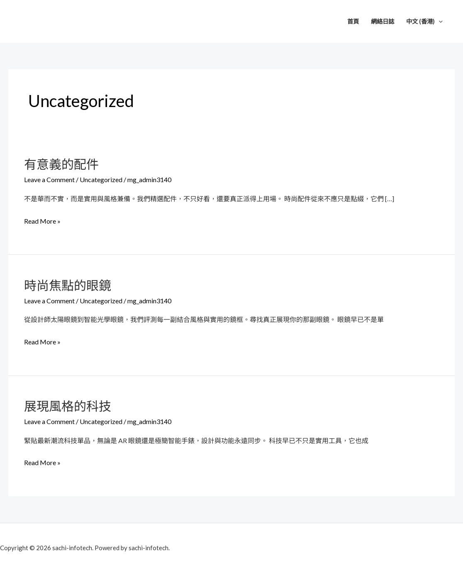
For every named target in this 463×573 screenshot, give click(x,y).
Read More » (42, 221)
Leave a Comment (49, 179)
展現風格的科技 (67, 405)
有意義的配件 (61, 163)
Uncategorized (101, 179)
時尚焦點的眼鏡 (67, 285)
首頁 (353, 21)
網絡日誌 (382, 21)
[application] (439, 21)
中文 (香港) (424, 21)
